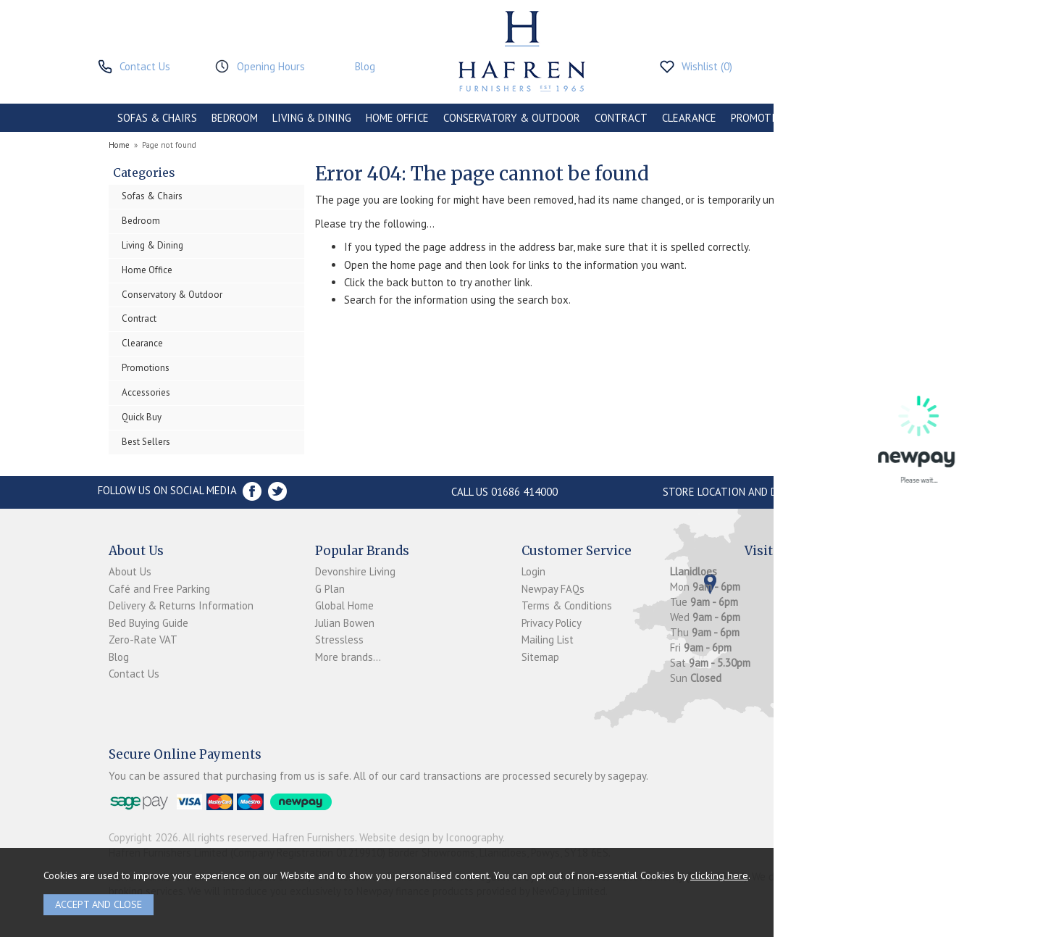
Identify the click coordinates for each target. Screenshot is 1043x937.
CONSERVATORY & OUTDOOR (511, 118)
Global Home (344, 605)
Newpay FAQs (553, 589)
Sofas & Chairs (152, 196)
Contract (139, 318)
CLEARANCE (689, 118)
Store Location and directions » (750, 492)
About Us (130, 571)
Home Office (147, 270)
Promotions (145, 368)
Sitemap (540, 657)
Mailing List (548, 639)
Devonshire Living (355, 571)
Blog (119, 657)
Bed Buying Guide (148, 623)
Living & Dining (152, 245)
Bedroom (141, 221)
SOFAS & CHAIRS (157, 118)
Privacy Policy (552, 623)
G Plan (330, 589)
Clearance (142, 343)
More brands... (348, 657)
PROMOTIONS (763, 118)
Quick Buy (142, 417)
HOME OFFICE (397, 118)
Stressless (339, 639)
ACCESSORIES (841, 118)
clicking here (719, 875)
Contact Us (134, 673)
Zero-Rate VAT (143, 639)
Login (533, 571)
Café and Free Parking (159, 589)
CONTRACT (621, 118)
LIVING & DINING (311, 118)
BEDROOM (234, 118)
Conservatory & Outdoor (172, 294)
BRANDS (907, 118)
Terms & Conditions (567, 605)
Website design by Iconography (431, 837)
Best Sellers (146, 442)
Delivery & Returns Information (181, 605)
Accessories (146, 392)
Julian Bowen (344, 623)
